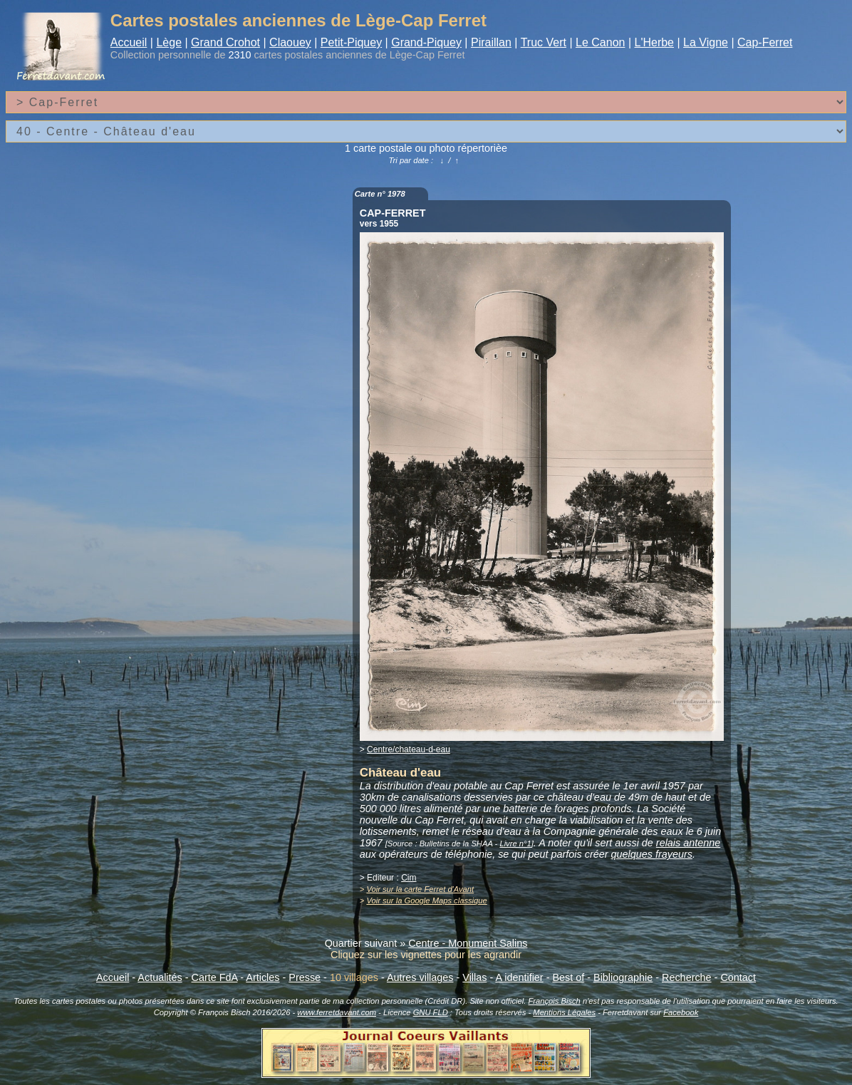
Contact (738, 977)
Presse (305, 977)
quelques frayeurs (651, 854)
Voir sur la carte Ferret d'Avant (420, 889)
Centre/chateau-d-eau (408, 749)
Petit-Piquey (351, 42)
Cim (408, 878)
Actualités (159, 977)
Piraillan (491, 42)
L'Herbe (654, 42)
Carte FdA (215, 977)
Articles (262, 977)
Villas (474, 977)
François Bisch (554, 1001)
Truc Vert (543, 42)
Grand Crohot (225, 42)
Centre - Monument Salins (467, 943)
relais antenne (688, 842)
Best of (568, 977)
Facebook (680, 1012)
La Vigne (705, 42)
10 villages (354, 977)
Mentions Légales (564, 1012)
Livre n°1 (515, 843)
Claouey (290, 42)
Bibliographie (623, 977)
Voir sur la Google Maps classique (426, 900)
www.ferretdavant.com (336, 1012)
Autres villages (420, 977)
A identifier (519, 977)
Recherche (687, 977)
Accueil (128, 42)
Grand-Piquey (426, 42)
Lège (169, 42)
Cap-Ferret (764, 42)
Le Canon (600, 42)
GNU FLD (430, 1012)
